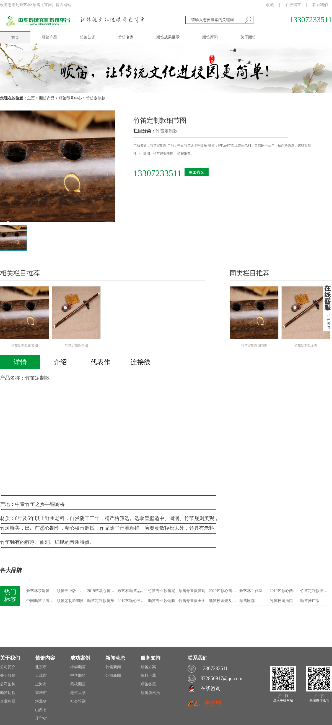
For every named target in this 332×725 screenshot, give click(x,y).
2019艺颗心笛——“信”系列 (101, 591)
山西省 (41, 710)
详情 (20, 362)
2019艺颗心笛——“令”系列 (223, 591)
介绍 (60, 362)
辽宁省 (41, 718)
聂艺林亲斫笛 (38, 591)
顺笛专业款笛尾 (192, 591)
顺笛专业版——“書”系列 (71, 591)
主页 (31, 98)
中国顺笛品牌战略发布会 (40, 601)
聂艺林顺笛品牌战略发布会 (132, 591)
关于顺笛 (7, 675)
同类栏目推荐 (249, 273)
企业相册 (7, 701)
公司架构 (7, 684)
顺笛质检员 (150, 693)
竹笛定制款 (95, 98)
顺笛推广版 (310, 601)
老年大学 (78, 693)
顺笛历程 (7, 693)
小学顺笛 (78, 667)
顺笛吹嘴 (247, 601)
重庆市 (41, 693)
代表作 (100, 362)
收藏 (270, 5)
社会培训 (78, 701)
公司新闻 (113, 675)
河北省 (41, 701)
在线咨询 (211, 688)
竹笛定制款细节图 (159, 120)
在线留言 (293, 5)
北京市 (41, 667)
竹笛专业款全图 (192, 601)
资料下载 (148, 675)
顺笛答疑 (148, 684)
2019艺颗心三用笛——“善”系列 (132, 601)
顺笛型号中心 (70, 98)
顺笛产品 (47, 98)
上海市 (41, 684)
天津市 (41, 675)
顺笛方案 (148, 667)
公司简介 (7, 667)
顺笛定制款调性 (70, 601)
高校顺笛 (78, 684)
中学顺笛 (78, 675)
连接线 (141, 362)
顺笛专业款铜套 (161, 601)
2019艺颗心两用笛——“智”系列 (284, 591)
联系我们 (320, 5)
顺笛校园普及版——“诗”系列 (223, 601)
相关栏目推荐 (20, 273)
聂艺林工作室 (251, 591)
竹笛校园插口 (281, 601)
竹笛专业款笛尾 (161, 591)
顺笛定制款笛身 (100, 601)
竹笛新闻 (113, 667)
